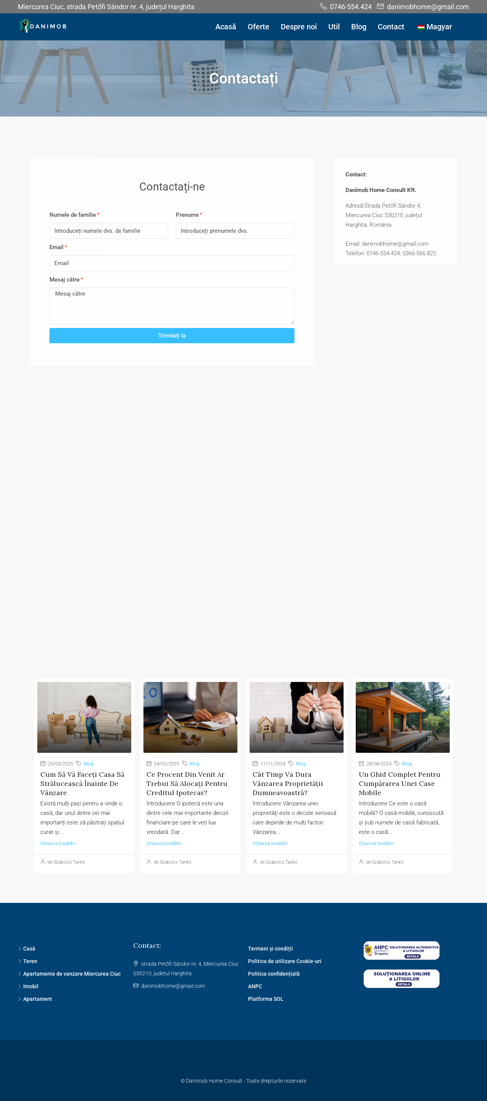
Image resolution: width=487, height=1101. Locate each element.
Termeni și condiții (270, 949)
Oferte (258, 26)
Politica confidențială (274, 974)
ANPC (255, 986)
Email (56, 247)
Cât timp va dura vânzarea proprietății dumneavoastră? (288, 783)
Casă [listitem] (26, 949)
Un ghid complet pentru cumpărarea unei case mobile (400, 783)
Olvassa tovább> (58, 843)
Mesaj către (64, 279)
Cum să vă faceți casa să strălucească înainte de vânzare (82, 783)
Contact (391, 26)
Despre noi (299, 26)
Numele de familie (72, 214)
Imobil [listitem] (28, 986)
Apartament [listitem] (35, 999)
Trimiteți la (172, 335)
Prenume (187, 214)
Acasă (225, 26)
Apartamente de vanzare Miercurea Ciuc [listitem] (69, 974)
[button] (395, 229)
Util (334, 26)
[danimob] (243, 501)
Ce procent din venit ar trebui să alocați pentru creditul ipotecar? (187, 783)
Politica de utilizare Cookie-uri (284, 961)
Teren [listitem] (27, 961)
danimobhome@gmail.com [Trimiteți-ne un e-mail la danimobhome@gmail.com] (173, 986)
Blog (358, 26)
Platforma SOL (265, 999)
